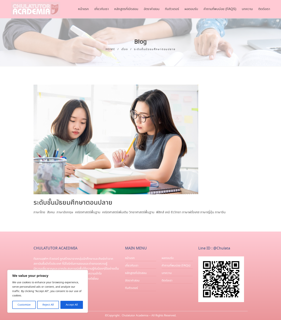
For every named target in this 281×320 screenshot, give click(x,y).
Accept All (72, 305)
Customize (24, 305)
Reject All (48, 305)
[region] (47, 291)
